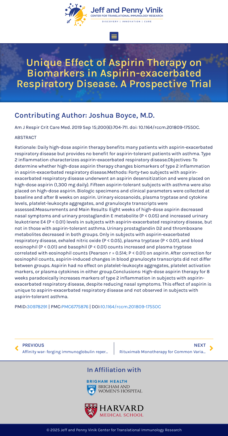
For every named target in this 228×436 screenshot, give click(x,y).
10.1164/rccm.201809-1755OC (131, 307)
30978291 (37, 307)
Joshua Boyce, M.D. (122, 115)
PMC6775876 (74, 307)
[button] (114, 36)
